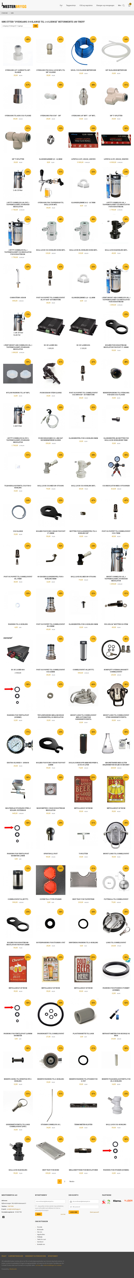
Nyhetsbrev (53, 1256)
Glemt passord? (94, 1212)
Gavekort (40, 1242)
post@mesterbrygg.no (14, 1209)
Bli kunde (40, 1229)
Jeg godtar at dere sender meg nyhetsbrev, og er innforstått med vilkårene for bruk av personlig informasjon (49, 1208)
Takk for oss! (41, 1239)
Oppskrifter (41, 1234)
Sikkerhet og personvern (35, 1256)
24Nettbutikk (13, 1269)
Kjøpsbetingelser (15, 1256)
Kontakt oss (41, 1244)
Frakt (4, 1256)
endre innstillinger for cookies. (52, 1265)
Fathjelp (39, 1237)
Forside (39, 1227)
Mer (119, 5)
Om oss (39, 1232)
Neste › (72, 1181)
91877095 (11, 1206)
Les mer (63, 1214)
